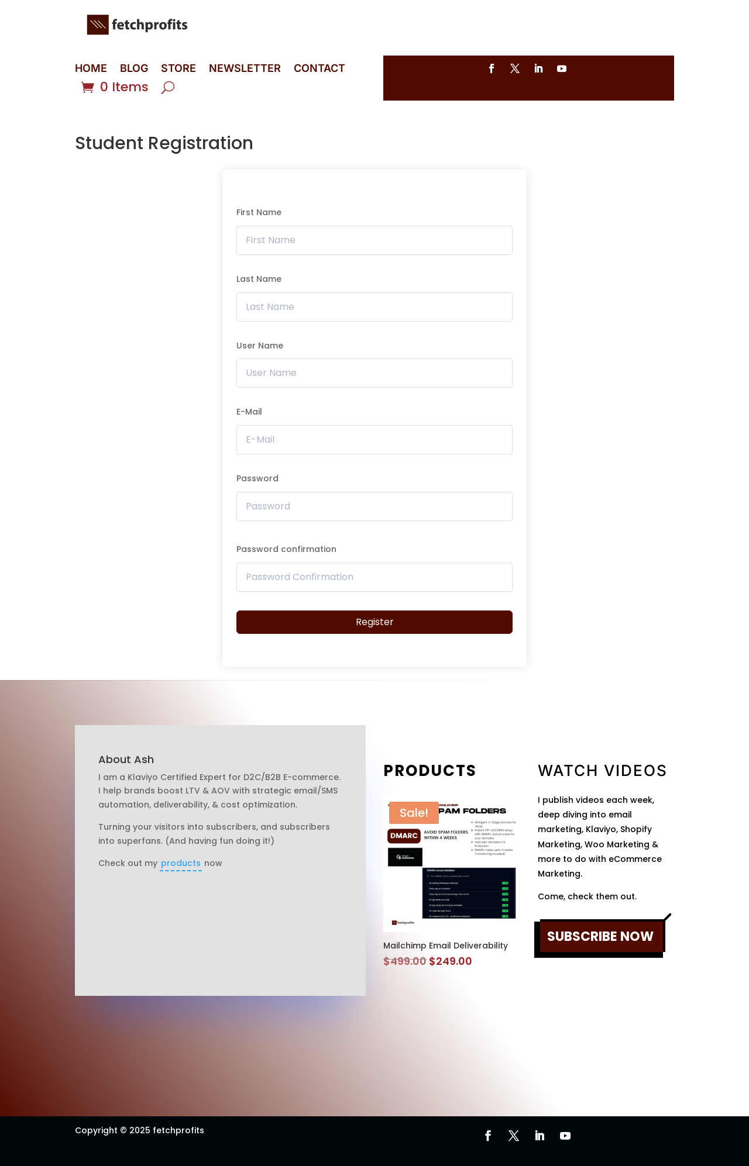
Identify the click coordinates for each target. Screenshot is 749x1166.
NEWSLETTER (245, 69)
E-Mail (249, 412)
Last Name (258, 279)
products (181, 863)
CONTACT (319, 69)
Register (375, 622)
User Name (259, 345)
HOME (91, 69)
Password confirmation (286, 549)
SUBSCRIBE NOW (600, 936)
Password (257, 478)
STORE (178, 69)
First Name (258, 212)
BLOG (134, 69)
